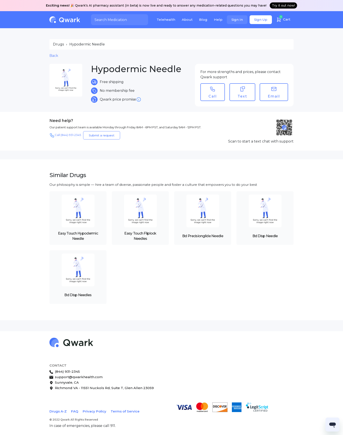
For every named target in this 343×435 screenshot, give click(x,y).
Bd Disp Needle (265, 236)
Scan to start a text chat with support (261, 141)
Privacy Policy (94, 411)
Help (218, 19)
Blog (203, 19)
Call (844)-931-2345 (65, 135)
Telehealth (166, 19)
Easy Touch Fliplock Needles (140, 236)
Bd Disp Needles (77, 295)
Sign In (237, 19)
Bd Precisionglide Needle (202, 236)
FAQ (74, 411)
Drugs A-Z (58, 411)
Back (53, 56)
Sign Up (260, 19)
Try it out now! (283, 5)
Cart (283, 19)
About (187, 19)
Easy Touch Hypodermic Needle (78, 236)
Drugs (58, 44)
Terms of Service (125, 411)
